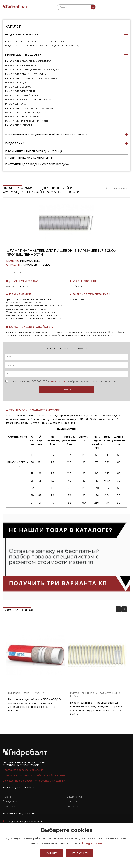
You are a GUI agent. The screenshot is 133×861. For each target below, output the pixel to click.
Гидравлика (66, 143)
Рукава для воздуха (18, 86)
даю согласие (58, 381)
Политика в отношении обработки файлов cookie (34, 775)
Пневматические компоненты (29, 157)
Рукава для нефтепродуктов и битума (29, 99)
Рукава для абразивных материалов (28, 61)
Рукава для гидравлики (20, 91)
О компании (74, 796)
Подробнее (92, 843)
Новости (71, 801)
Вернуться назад (118, 188)
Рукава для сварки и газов (22, 116)
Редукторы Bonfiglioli (66, 34)
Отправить (66, 389)
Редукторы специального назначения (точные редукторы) (42, 45)
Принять (51, 853)
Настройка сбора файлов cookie (23, 769)
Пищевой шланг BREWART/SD (27, 693)
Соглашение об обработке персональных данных (34, 780)
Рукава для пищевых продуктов (25, 112)
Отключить (80, 853)
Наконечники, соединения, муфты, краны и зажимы (66, 134)
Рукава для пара (15, 103)
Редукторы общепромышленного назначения (34, 41)
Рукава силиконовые (19, 125)
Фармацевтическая (36, 264)
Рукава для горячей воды (21, 95)
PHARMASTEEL (30, 260)
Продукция (10, 801)
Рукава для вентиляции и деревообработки (33, 78)
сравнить (13, 272)
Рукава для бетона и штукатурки (26, 74)
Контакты (72, 806)
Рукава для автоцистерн (20, 65)
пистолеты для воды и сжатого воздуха (37, 164)
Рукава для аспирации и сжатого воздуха (32, 69)
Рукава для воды (16, 82)
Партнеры (9, 806)
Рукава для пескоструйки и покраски (29, 108)
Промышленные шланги (66, 54)
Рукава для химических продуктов (27, 121)
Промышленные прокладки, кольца (34, 151)
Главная (7, 796)
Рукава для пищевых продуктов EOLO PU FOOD (97, 694)
